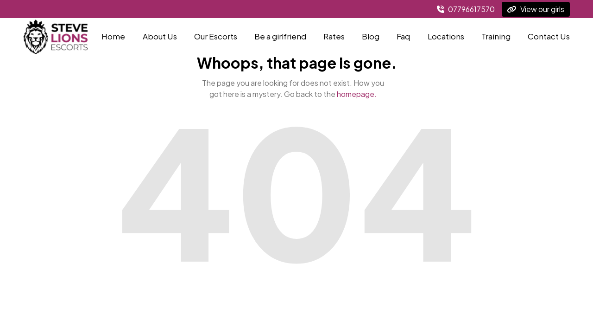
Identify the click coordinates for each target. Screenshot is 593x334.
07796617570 (466, 9)
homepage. (357, 94)
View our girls (535, 9)
